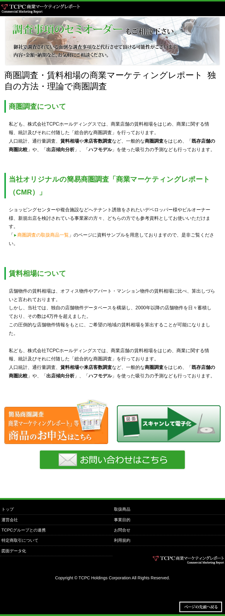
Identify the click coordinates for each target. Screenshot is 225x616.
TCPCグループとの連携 (23, 530)
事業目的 (122, 519)
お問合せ (122, 530)
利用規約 (122, 540)
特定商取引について (19, 540)
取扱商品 (122, 509)
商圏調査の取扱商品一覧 (43, 234)
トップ (7, 509)
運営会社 (9, 519)
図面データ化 (13, 551)
